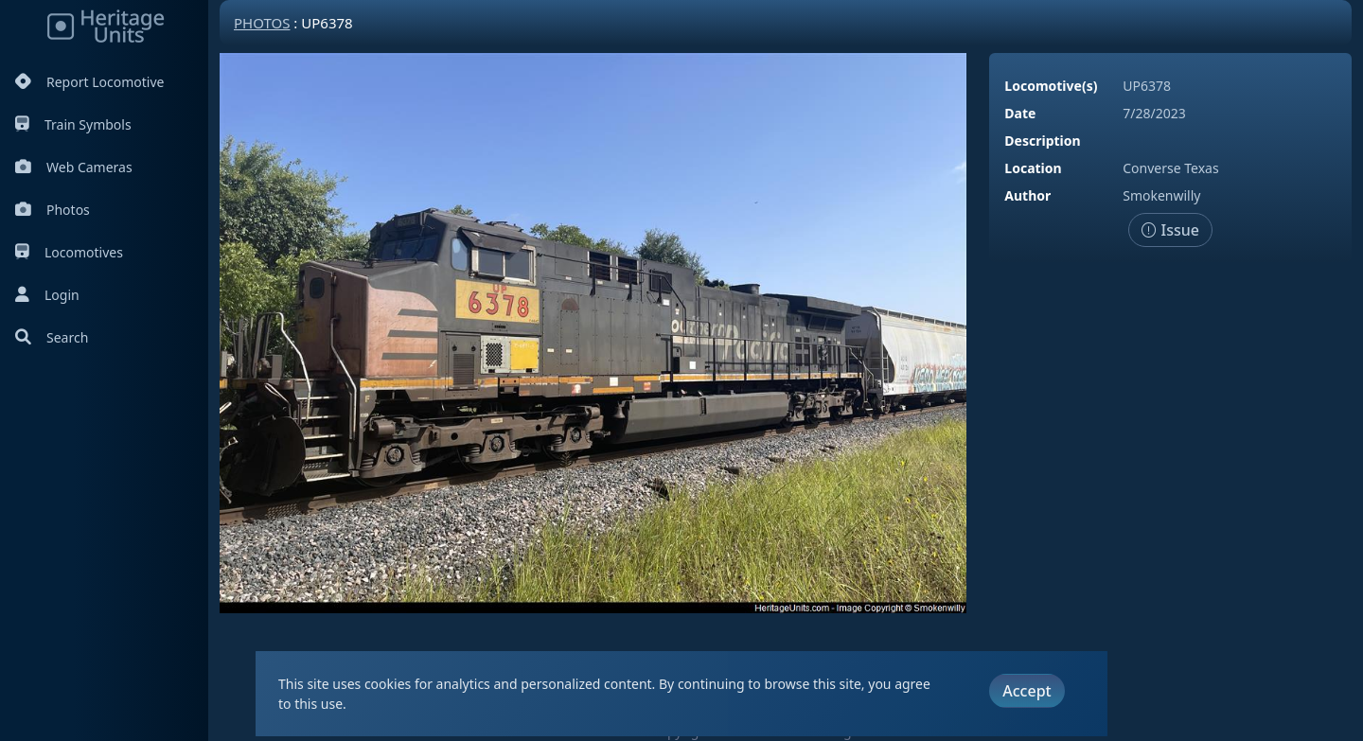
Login (47, 295)
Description (1042, 141)
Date (1020, 113)
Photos (52, 210)
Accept (1026, 690)
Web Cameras (74, 167)
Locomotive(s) (1050, 86)
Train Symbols (73, 124)
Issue (1170, 230)
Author (1027, 195)
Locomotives (69, 252)
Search (51, 337)
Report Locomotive (89, 82)
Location (1032, 168)
